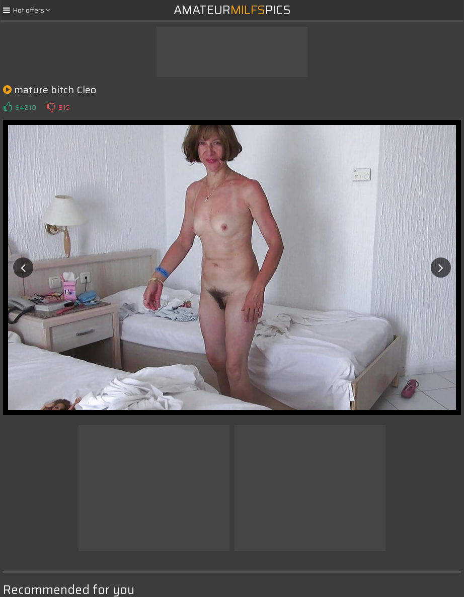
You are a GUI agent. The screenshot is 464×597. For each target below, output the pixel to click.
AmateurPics (232, 10)
